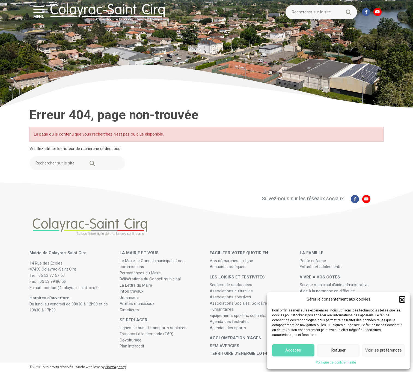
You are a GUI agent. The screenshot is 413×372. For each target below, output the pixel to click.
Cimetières (129, 309)
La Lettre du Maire (136, 285)
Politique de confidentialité (336, 362)
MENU (38, 16)
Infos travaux (131, 291)
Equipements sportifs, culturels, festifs (245, 315)
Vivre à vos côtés (320, 277)
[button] (402, 299)
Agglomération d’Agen (236, 337)
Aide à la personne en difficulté (328, 291)
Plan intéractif (132, 346)
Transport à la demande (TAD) (146, 333)
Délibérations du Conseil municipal (150, 279)
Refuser (338, 350)
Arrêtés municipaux (137, 303)
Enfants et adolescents (320, 266)
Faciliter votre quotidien (239, 252)
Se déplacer (133, 319)
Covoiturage (131, 340)
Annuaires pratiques (227, 266)
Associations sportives (230, 297)
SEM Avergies (224, 345)
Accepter (293, 350)
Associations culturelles (231, 291)
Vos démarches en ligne (232, 260)
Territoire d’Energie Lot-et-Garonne (251, 353)
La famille (311, 252)
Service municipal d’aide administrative (335, 284)
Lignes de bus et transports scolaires (153, 327)
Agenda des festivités (229, 321)
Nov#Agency (115, 367)
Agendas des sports (228, 327)
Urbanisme (129, 297)
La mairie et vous (139, 252)
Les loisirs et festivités (237, 277)
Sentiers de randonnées (231, 284)
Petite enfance (313, 260)
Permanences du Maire (140, 273)
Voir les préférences (383, 350)
